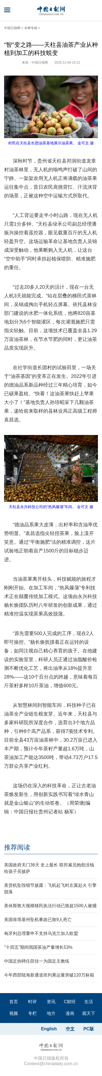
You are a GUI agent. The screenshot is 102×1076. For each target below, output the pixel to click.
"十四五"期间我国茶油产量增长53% (38, 947)
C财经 (70, 1001)
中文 (70, 1029)
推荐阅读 (17, 847)
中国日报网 (12, 28)
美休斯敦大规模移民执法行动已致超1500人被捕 (50, 905)
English (49, 1029)
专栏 (32, 1013)
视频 (13, 1013)
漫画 (70, 1013)
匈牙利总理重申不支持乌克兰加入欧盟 (41, 933)
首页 (13, 1001)
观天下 (88, 1013)
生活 (88, 1001)
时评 (32, 1001)
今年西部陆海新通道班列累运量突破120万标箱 (49, 975)
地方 (51, 1013)
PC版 (89, 1029)
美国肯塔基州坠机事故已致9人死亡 (38, 919)
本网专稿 (30, 28)
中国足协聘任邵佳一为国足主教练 (36, 961)
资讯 (51, 1001)
